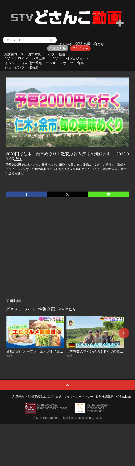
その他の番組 (32, 63)
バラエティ (40, 58)
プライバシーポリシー (78, 396)
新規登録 (57, 48)
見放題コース (14, 54)
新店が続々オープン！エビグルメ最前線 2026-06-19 (45, 351)
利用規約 (18, 396)
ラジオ (51, 63)
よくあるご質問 (70, 44)
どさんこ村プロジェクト (70, 58)
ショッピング (15, 67)
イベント (11, 63)
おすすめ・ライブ (41, 54)
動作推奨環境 (104, 396)
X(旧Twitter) (123, 396)
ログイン (80, 48)
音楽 (80, 63)
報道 (62, 54)
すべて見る (68, 309)
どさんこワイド (16, 58)
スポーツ (66, 63)
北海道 (34, 67)
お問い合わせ (94, 44)
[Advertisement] (42, 252)
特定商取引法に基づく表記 (43, 396)
